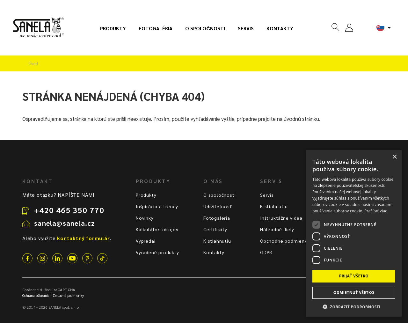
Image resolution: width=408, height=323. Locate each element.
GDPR (266, 252)
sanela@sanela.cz (64, 222)
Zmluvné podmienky (68, 295)
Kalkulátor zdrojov (157, 229)
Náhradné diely (277, 229)
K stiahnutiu (217, 241)
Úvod (33, 63)
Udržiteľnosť (217, 206)
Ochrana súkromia (35, 295)
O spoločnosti (205, 28)
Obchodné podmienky (285, 241)
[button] (353, 306)
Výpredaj (145, 241)
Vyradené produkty (157, 252)
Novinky (145, 218)
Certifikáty (215, 229)
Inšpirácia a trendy (157, 206)
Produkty (113, 28)
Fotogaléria (155, 28)
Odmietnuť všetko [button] (353, 292)
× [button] (394, 157)
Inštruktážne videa (281, 218)
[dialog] (354, 233)
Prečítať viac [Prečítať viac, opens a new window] (375, 211)
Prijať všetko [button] (354, 276)
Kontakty (279, 28)
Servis (246, 28)
